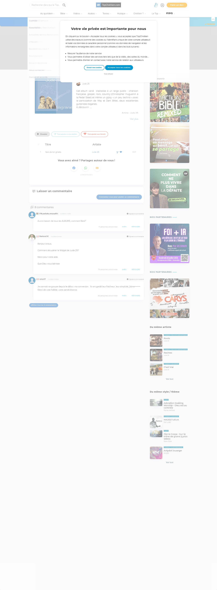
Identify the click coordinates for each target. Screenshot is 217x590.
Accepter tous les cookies (119, 67)
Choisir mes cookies (94, 67)
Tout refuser (108, 74)
